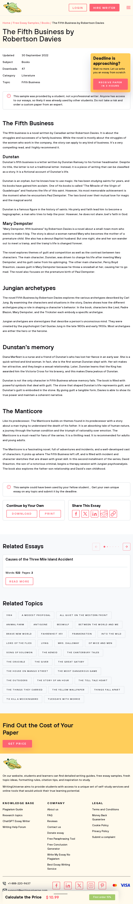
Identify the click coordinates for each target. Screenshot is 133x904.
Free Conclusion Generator (57, 847)
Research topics (13, 815)
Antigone (40, 624)
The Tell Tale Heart (93, 680)
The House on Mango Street (27, 671)
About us (52, 809)
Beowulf (63, 624)
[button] (104, 547)
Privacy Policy (100, 831)
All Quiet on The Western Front (84, 615)
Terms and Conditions (105, 809)
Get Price (17, 743)
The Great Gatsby (71, 662)
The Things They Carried (24, 690)
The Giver (42, 662)
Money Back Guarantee (99, 817)
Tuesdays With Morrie (64, 699)
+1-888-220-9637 (19, 883)
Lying (45, 643)
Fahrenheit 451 (52, 634)
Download (22, 513)
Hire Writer (104, 8)
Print (50, 513)
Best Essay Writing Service (58, 867)
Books (26, 62)
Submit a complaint (103, 837)
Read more (19, 581)
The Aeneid (50, 652)
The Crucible (15, 662)
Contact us (54, 827)
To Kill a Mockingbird (22, 699)
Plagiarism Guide (13, 809)
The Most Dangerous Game (77, 671)
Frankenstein (82, 634)
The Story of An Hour (53, 680)
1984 (9, 615)
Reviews (52, 821)
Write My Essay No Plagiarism (58, 857)
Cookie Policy (100, 825)
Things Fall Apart (107, 690)
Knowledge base (18, 803)
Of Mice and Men (100, 643)
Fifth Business (31, 82)
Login (78, 8)
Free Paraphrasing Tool (61, 839)
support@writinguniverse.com (27, 890)
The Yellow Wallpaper (68, 690)
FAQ (49, 815)
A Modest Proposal (36, 615)
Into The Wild (111, 634)
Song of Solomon (19, 652)
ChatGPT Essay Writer (16, 821)
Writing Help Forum (14, 827)
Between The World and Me (99, 624)
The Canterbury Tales (83, 652)
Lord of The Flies (19, 643)
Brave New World (19, 634)
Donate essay (55, 833)
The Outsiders (17, 680)
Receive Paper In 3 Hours (110, 84)
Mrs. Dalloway (68, 643)
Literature (28, 75)
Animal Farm (15, 624)
